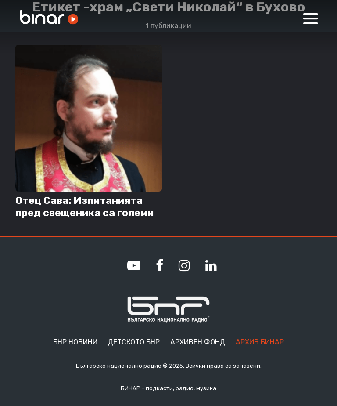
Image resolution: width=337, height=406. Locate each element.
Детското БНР (134, 342)
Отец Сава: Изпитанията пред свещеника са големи (84, 207)
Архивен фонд (197, 342)
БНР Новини (75, 342)
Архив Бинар (260, 342)
